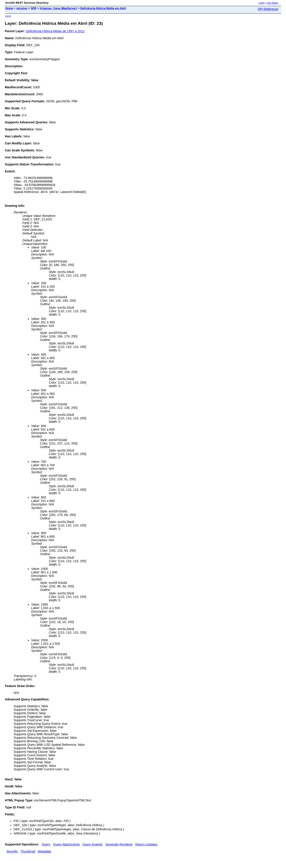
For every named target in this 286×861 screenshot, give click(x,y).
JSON (8, 16)
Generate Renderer (119, 844)
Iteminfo (12, 851)
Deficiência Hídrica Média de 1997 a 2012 (55, 31)
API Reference (268, 9)
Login (262, 3)
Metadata (44, 851)
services (21, 8)
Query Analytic (93, 844)
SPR (33, 8)
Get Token (272, 3)
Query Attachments (66, 844)
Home (9, 8)
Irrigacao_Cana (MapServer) (58, 8)
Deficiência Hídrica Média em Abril (103, 8)
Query (46, 844)
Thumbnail (27, 851)
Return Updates (146, 844)
